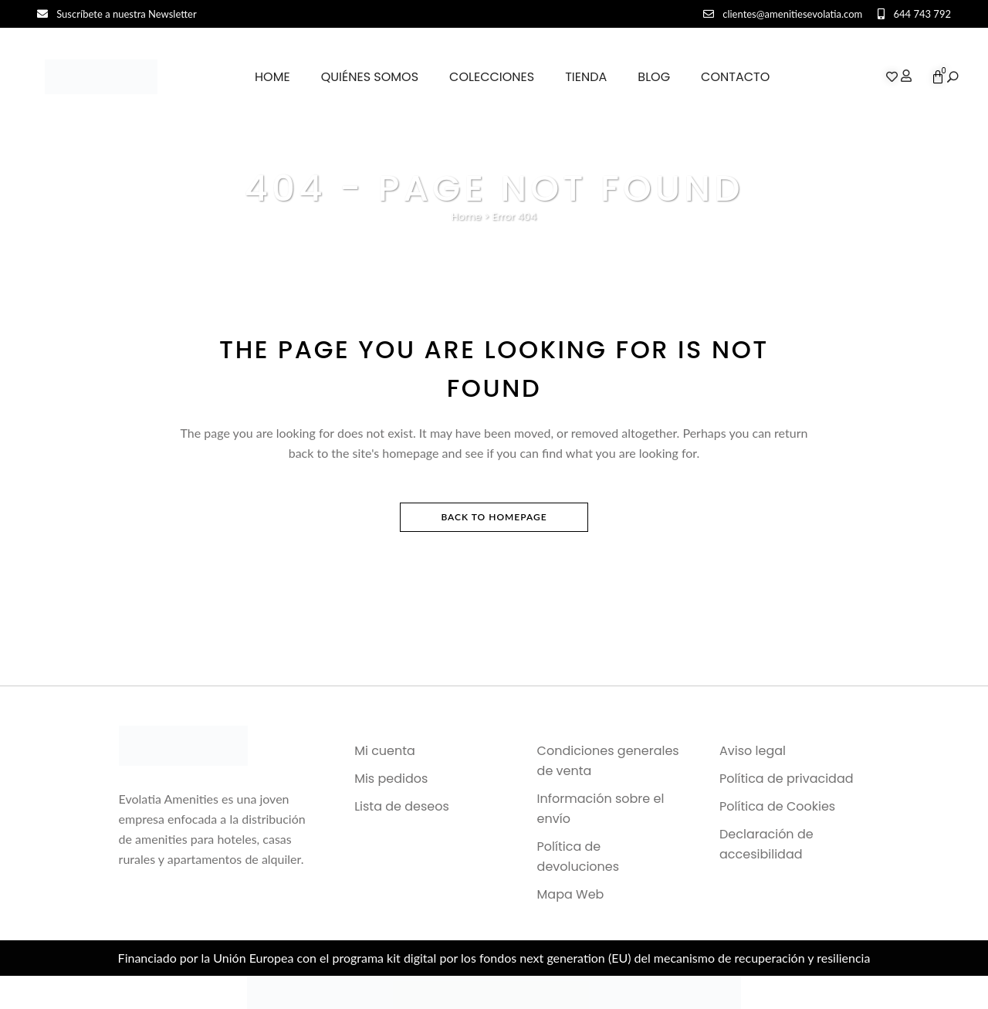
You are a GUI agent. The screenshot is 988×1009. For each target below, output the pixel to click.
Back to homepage (493, 517)
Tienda (586, 77)
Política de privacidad (786, 778)
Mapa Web (570, 894)
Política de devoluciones (578, 856)
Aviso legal (752, 751)
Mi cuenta (384, 751)
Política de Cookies (777, 806)
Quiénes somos (369, 77)
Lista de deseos (401, 806)
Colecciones (491, 77)
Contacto (735, 77)
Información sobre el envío (601, 809)
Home (272, 77)
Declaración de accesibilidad (766, 844)
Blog (654, 77)
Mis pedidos (391, 778)
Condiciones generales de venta (608, 761)
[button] (952, 77)
